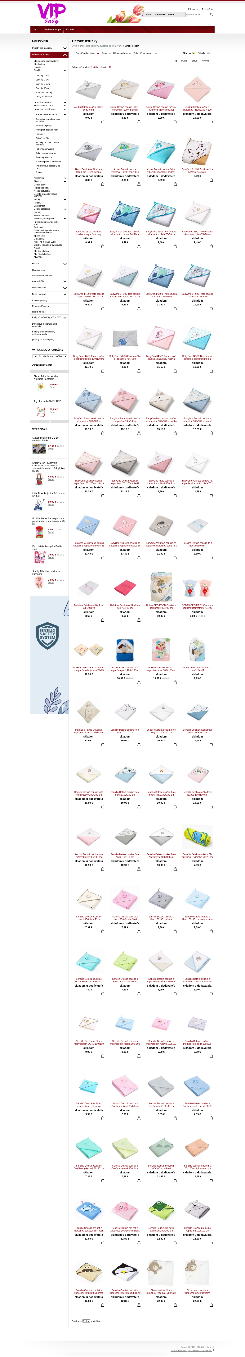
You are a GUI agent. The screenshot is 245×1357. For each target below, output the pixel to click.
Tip (176, 61)
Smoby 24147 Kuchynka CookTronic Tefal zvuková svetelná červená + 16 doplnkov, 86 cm (48, 467)
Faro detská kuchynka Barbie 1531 (47, 547)
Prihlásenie (193, 9)
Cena (104, 53)
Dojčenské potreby (89, 46)
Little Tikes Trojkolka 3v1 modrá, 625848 (48, 494)
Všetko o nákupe (52, 29)
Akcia (184, 61)
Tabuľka (202, 53)
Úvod (35, 29)
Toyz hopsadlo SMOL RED (47, 401)
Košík (148, 14)
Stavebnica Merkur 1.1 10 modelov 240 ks (45, 439)
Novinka (205, 61)
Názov (93, 53)
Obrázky (187, 53)
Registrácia (207, 9)
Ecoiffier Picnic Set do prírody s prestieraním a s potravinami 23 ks (48, 521)
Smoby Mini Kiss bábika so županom (46, 572)
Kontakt (70, 29)
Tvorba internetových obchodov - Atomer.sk (192, 1350)
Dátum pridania (120, 53)
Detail (53, 387)
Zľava (194, 61)
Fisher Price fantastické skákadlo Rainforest (46, 377)
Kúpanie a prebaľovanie (111, 46)
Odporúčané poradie (143, 53)
